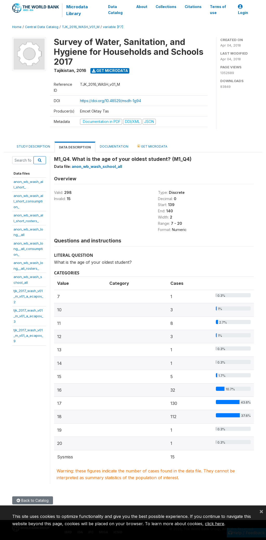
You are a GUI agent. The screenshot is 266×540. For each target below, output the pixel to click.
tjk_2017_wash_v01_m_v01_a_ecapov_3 (28, 316)
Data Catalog (115, 10)
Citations (193, 7)
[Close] (261, 511)
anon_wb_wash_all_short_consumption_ (28, 201)
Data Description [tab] (75, 147)
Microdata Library (77, 10)
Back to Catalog (33, 500)
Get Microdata (110, 70)
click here (214, 523)
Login (243, 10)
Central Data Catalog (41, 27)
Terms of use (218, 10)
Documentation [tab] (114, 146)
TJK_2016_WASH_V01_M (80, 27)
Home (17, 27)
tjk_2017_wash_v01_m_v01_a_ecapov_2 (28, 296)
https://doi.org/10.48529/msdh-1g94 (110, 100)
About (141, 7)
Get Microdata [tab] (152, 146)
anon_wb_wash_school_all (97, 166)
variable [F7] (113, 27)
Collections (166, 7)
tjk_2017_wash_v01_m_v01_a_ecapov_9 (28, 335)
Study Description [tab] (33, 146)
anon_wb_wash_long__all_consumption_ (28, 248)
